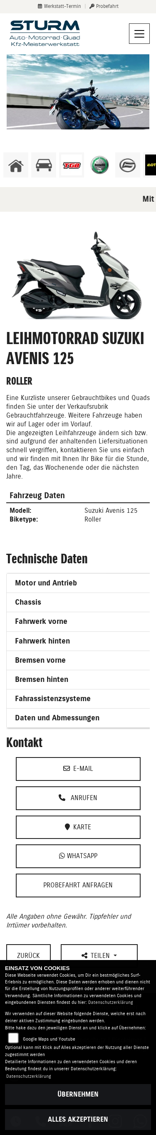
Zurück (28, 956)
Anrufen (78, 798)
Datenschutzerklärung (110, 1002)
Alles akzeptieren (78, 1119)
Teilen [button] (97, 956)
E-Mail (78, 769)
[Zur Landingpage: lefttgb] (71, 164)
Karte (78, 827)
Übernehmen (78, 1094)
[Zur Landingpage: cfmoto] (127, 164)
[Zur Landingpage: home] (15, 164)
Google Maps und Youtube (49, 1039)
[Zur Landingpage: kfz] (43, 164)
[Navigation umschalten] (139, 33)
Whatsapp (78, 856)
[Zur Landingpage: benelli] (99, 164)
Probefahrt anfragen (78, 885)
